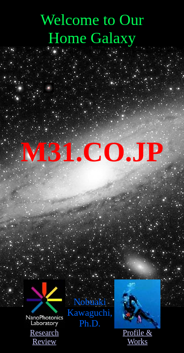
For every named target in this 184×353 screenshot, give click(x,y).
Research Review (44, 334)
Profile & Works (137, 334)
